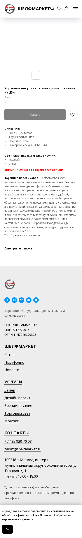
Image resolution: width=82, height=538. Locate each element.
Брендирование (18, 405)
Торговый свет (17, 413)
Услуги (13, 382)
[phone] (21, 300)
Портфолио (14, 362)
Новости (11, 369)
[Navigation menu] (75, 8)
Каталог (11, 354)
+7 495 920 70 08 (18, 441)
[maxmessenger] (14, 300)
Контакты (16, 432)
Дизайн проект (17, 397)
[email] (28, 300)
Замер (9, 390)
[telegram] (7, 300)
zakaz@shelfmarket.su (22, 449)
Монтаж (11, 421)
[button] (52, 8)
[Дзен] (36, 300)
